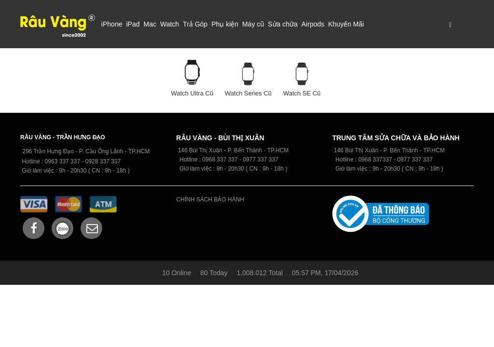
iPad (132, 24)
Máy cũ (253, 24)
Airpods (313, 24)
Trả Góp (195, 24)
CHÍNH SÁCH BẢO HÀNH (210, 199)
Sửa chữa (283, 24)
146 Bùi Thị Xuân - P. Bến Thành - (378, 150)
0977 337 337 (414, 159)
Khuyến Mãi (346, 24)
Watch (169, 24)
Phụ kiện (224, 24)
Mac (149, 24)
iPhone (112, 24)
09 (205, 159)
